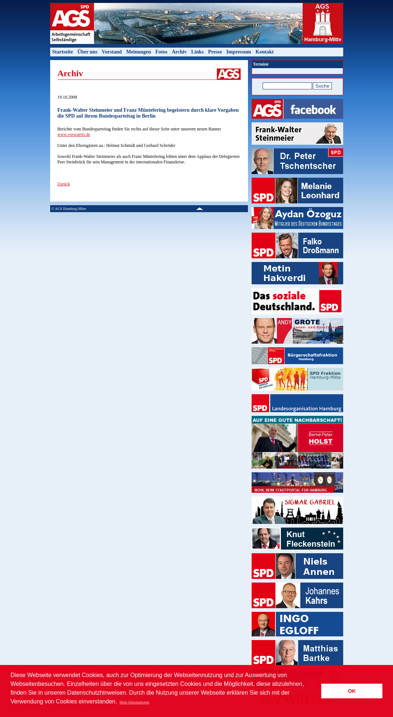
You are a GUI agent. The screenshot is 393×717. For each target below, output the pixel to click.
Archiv (179, 52)
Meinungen (138, 52)
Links (197, 52)
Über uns (87, 52)
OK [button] (352, 691)
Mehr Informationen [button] (134, 702)
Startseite (62, 52)
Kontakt (264, 52)
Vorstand (112, 52)
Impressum (238, 52)
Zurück (64, 183)
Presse (215, 52)
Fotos (161, 52)
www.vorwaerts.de (74, 134)
